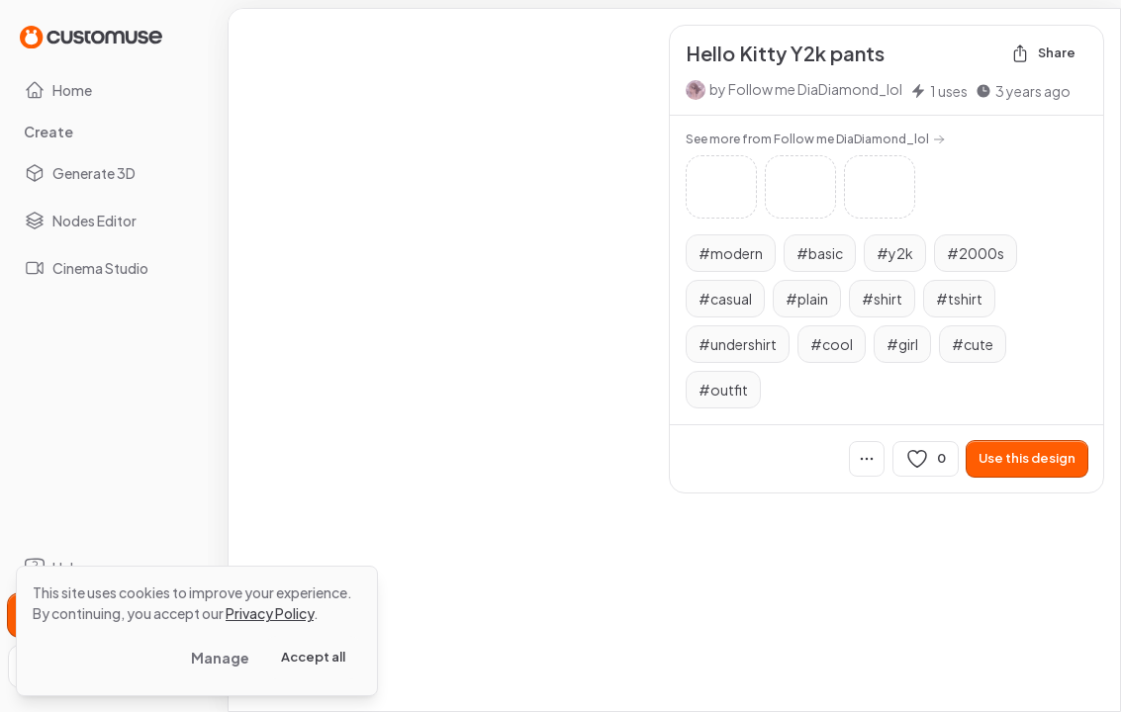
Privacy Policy (270, 613)
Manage (220, 658)
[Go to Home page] (91, 36)
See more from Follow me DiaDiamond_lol (815, 139)
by (805, 89)
